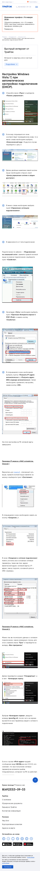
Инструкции (22, 37)
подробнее (30, 857)
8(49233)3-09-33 (24, 7)
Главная (4, 37)
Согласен (7, 867)
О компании (6, 800)
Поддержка (12, 37)
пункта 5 (17, 472)
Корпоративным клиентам (12, 824)
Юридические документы (12, 803)
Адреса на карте (8, 828)
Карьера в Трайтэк (9, 807)
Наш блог (5, 821)
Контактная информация (11, 811)
